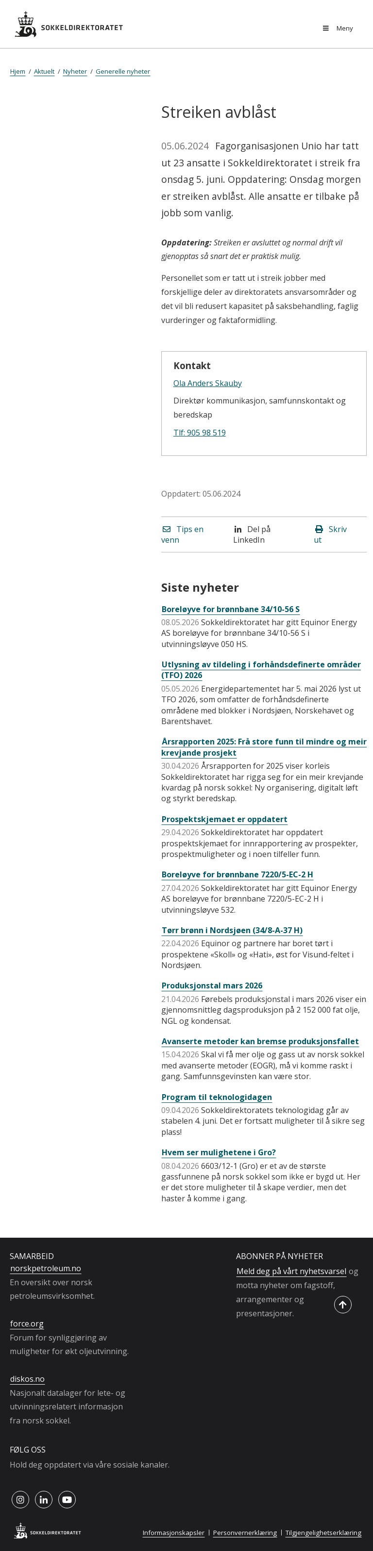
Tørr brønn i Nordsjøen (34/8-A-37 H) (232, 930)
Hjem (17, 71)
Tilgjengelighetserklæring (323, 1532)
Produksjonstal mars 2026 (212, 985)
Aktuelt (44, 71)
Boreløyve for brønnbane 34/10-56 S (231, 609)
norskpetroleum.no (45, 1268)
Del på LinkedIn (252, 534)
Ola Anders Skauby (207, 383)
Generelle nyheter (123, 71)
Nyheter (75, 71)
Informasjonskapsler (173, 1532)
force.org (27, 1323)
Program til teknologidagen (217, 1097)
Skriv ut (330, 534)
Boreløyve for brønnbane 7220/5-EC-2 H (237, 874)
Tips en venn (182, 534)
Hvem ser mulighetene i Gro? (219, 1152)
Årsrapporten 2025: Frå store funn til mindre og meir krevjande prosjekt (264, 747)
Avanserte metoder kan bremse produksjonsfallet (260, 1041)
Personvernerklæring (245, 1532)
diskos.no (27, 1378)
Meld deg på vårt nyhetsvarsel (291, 1271)
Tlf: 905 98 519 (199, 432)
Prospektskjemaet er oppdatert (225, 819)
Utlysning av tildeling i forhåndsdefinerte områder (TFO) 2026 (261, 669)
